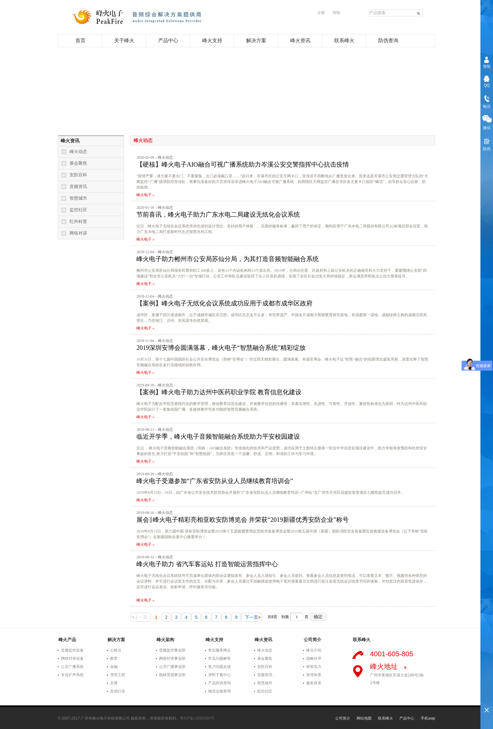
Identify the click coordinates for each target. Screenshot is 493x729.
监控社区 (78, 210)
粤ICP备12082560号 (197, 718)
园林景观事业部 (172, 675)
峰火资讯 (300, 40)
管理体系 (313, 675)
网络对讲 (78, 233)
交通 (114, 683)
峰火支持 (212, 40)
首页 (80, 40)
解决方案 (256, 40)
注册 (321, 12)
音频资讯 (78, 186)
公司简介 (342, 718)
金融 (114, 666)
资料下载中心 (219, 675)
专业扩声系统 (72, 675)
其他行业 (117, 691)
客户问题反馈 (219, 666)
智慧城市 (78, 198)
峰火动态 (78, 151)
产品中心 (168, 40)
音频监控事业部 (172, 650)
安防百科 (78, 175)
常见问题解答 (219, 658)
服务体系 (313, 683)
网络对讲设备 (72, 658)
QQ (487, 85)
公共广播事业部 (172, 666)
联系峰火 (344, 40)
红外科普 (78, 221)
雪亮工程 (117, 675)
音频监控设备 (72, 650)
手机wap (428, 718)
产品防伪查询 (219, 683)
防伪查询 (388, 40)
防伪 (486, 149)
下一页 (252, 617)
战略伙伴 (313, 658)
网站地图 (364, 718)
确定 (318, 616)
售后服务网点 (219, 650)
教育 (114, 658)
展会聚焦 (78, 163)
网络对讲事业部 (172, 658)
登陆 (336, 12)
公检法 (115, 650)
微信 (486, 128)
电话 (486, 106)
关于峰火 (124, 40)
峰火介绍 (313, 650)
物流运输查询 (219, 691)
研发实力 (313, 666)
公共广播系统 (72, 666)
